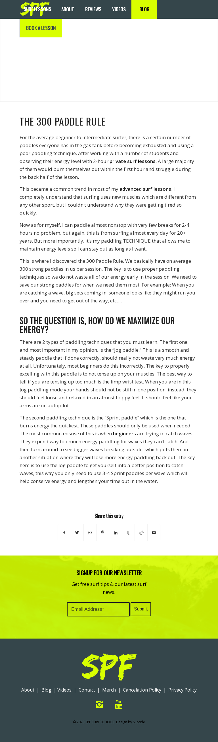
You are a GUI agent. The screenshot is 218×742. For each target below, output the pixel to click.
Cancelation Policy (142, 690)
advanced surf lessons (145, 189)
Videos (64, 690)
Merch (109, 690)
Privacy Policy (182, 690)
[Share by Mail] (154, 532)
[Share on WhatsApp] (90, 532)
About (27, 690)
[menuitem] (37, 9)
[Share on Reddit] (141, 532)
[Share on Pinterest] (103, 532)
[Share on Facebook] (64, 532)
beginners (124, 433)
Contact (87, 690)
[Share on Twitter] (77, 532)
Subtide (139, 722)
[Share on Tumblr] (128, 532)
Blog (46, 690)
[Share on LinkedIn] (115, 532)
